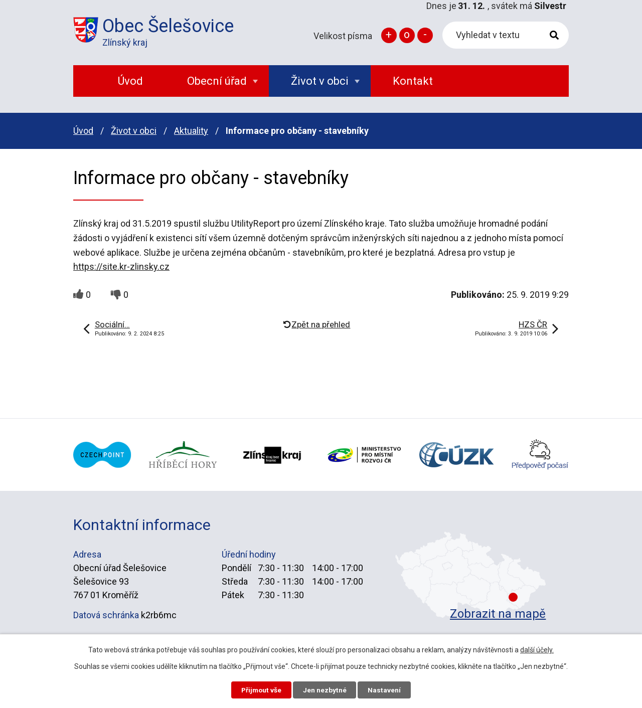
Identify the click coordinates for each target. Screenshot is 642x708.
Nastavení (386, 689)
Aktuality (191, 130)
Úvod (83, 130)
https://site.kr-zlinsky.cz (121, 266)
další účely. (537, 649)
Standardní (407, 35)
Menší (425, 35)
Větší (389, 35)
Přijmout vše (260, 689)
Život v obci (133, 130)
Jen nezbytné (325, 689)
